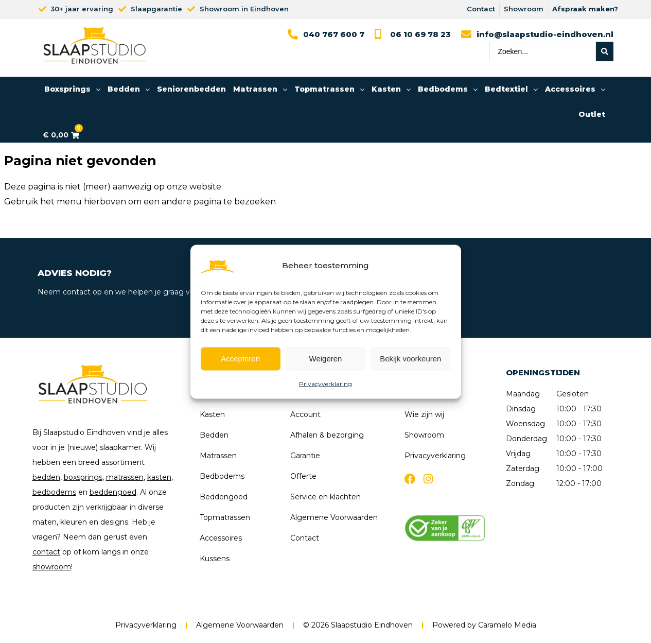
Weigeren (325, 358)
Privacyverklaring (325, 383)
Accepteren (240, 358)
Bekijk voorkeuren (410, 358)
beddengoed (113, 492)
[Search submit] (604, 51)
